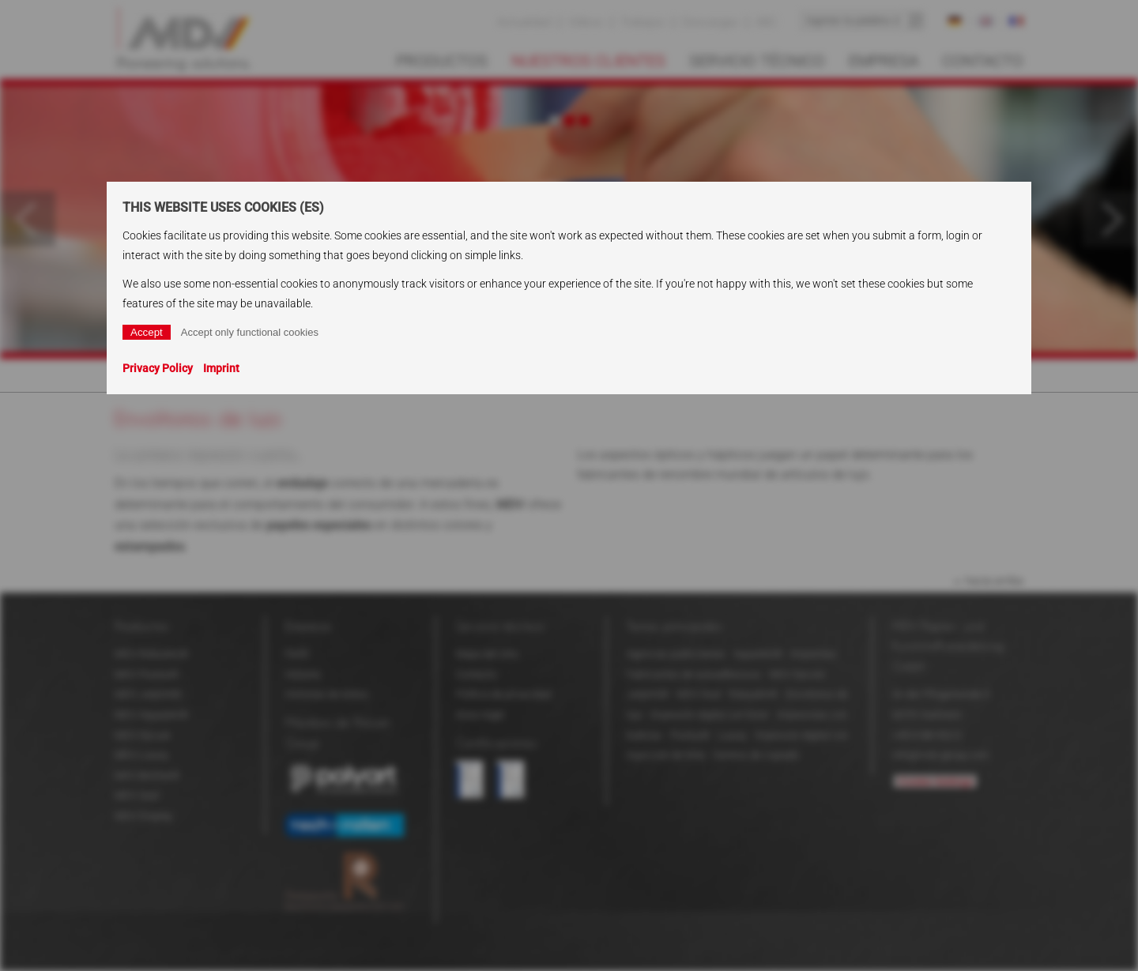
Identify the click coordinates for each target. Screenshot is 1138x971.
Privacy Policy (157, 368)
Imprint (221, 368)
